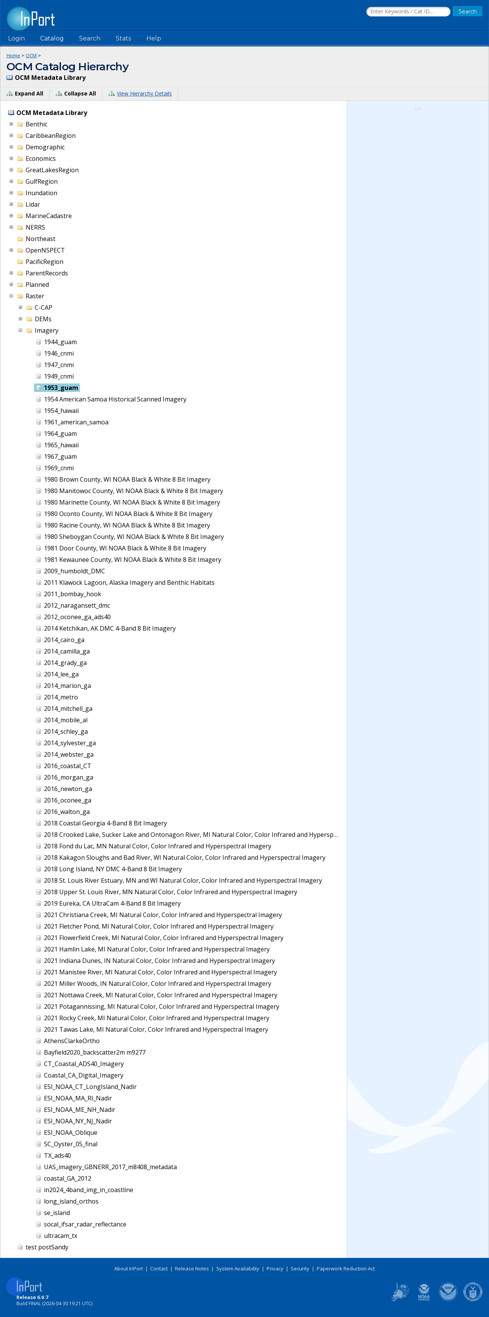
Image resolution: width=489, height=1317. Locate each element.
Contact (159, 1268)
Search (89, 38)
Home (13, 55)
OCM (31, 55)
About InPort (128, 1268)
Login (16, 38)
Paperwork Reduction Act (346, 1268)
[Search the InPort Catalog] (408, 12)
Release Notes (192, 1268)
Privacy (275, 1268)
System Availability (237, 1268)
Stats (123, 38)
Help (153, 38)
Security (300, 1268)
